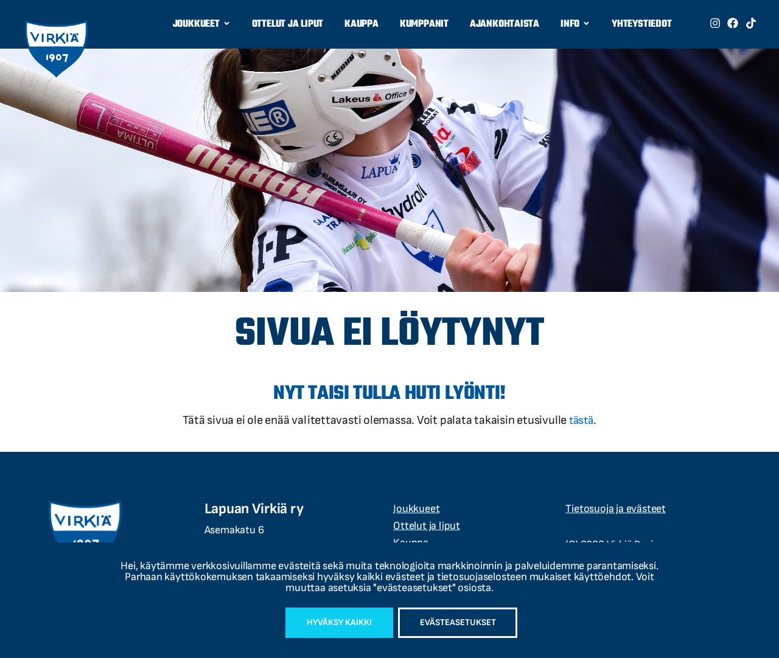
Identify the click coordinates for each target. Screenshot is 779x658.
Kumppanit (424, 24)
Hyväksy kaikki (331, 621)
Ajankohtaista (504, 24)
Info (575, 24)
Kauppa (361, 24)
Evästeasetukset (464, 621)
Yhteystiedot (641, 24)
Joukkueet (202, 24)
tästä (581, 420)
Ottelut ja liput (287, 24)
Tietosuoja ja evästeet (615, 508)
